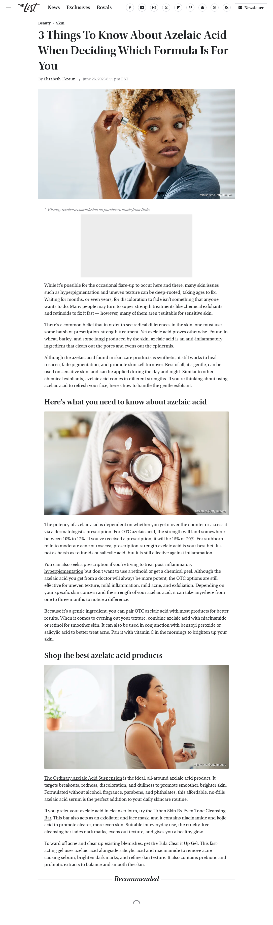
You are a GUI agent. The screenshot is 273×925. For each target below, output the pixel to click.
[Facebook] (130, 8)
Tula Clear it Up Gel (178, 843)
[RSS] (227, 8)
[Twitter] (166, 8)
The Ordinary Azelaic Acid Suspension (83, 778)
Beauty (44, 23)
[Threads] (215, 8)
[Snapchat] (202, 8)
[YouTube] (142, 8)
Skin (60, 23)
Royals (104, 8)
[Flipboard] (178, 8)
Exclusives (78, 8)
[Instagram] (154, 8)
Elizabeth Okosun (60, 79)
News (54, 8)
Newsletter (251, 7)
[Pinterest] (190, 8)
